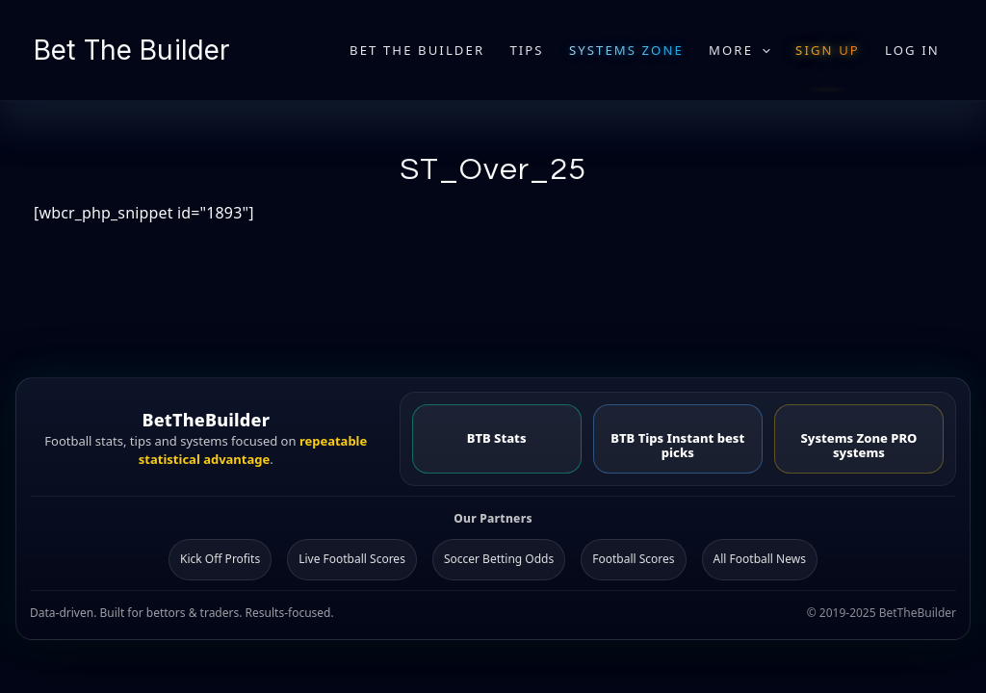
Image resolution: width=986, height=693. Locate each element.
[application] (761, 50)
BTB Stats (497, 438)
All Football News (760, 559)
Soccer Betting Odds (499, 559)
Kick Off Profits (220, 559)
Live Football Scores (351, 559)
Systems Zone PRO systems (858, 445)
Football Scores (633, 559)
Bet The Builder (131, 50)
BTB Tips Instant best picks (677, 445)
